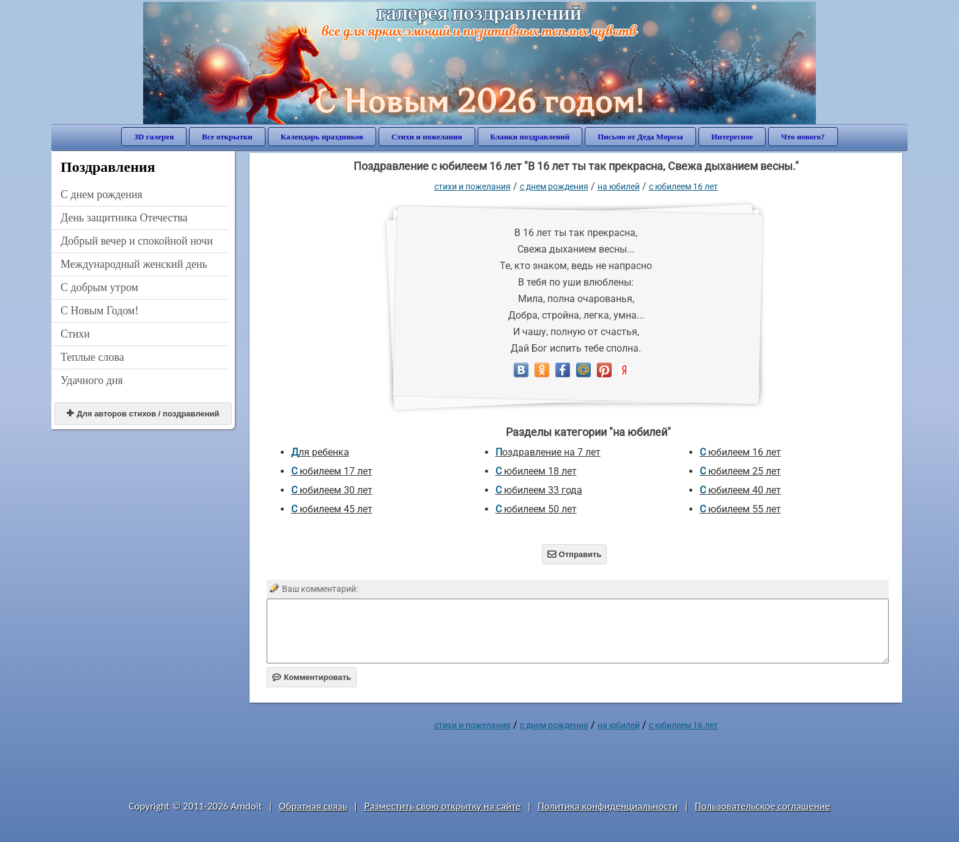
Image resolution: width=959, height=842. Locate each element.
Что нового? (802, 136)
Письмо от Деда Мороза (640, 136)
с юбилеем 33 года (538, 490)
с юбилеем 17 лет (331, 471)
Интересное (732, 136)
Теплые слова (92, 357)
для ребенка (320, 452)
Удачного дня (92, 380)
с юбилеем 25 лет (740, 471)
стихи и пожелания (472, 186)
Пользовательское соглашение (762, 806)
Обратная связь (313, 806)
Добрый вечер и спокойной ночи (137, 241)
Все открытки (227, 136)
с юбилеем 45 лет (331, 509)
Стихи (75, 334)
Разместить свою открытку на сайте (442, 806)
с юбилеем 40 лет (740, 490)
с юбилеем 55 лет (740, 509)
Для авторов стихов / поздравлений (143, 413)
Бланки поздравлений (530, 136)
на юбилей (619, 186)
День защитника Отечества (124, 218)
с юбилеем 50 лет (536, 509)
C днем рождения (102, 194)
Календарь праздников (322, 136)
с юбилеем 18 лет (536, 471)
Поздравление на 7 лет (548, 452)
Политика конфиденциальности (608, 806)
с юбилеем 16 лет (683, 186)
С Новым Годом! (100, 311)
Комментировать (311, 677)
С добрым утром (99, 287)
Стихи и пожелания (426, 136)
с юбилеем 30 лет (331, 490)
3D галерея (154, 136)
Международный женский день (134, 264)
